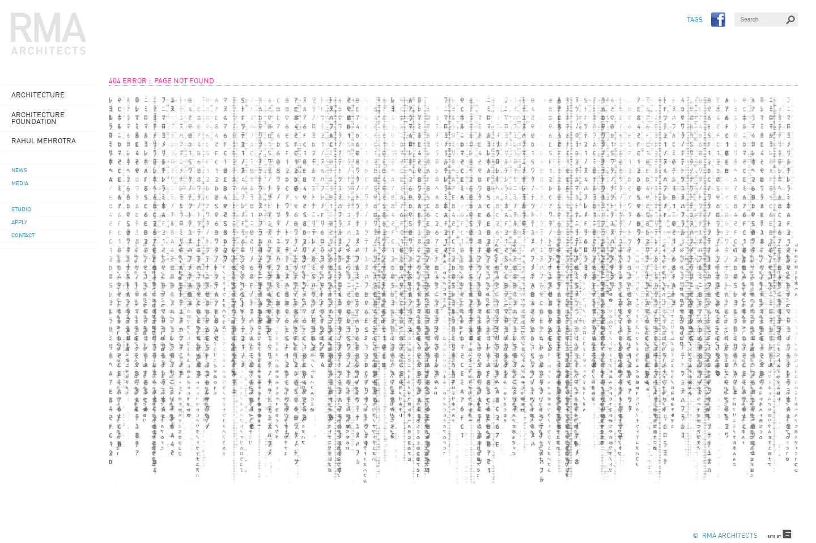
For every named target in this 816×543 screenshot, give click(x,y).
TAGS (695, 20)
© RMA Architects (725, 536)
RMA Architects (48, 34)
